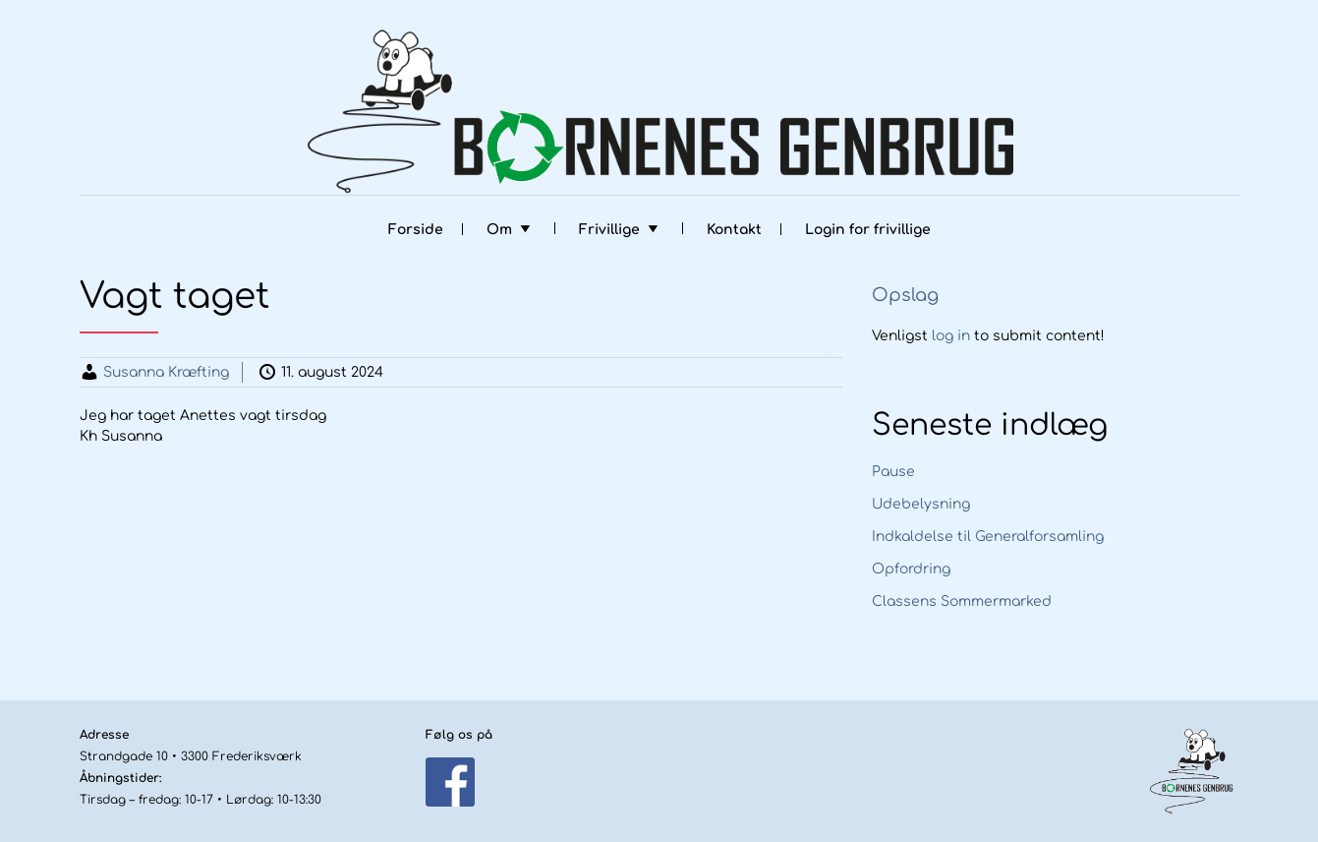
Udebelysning (921, 504)
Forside (415, 229)
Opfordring (911, 569)
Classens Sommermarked (962, 601)
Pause (893, 471)
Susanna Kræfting (166, 372)
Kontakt (734, 229)
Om (499, 229)
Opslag (905, 295)
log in (951, 336)
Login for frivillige (868, 229)
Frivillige (609, 229)
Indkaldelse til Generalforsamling (988, 536)
